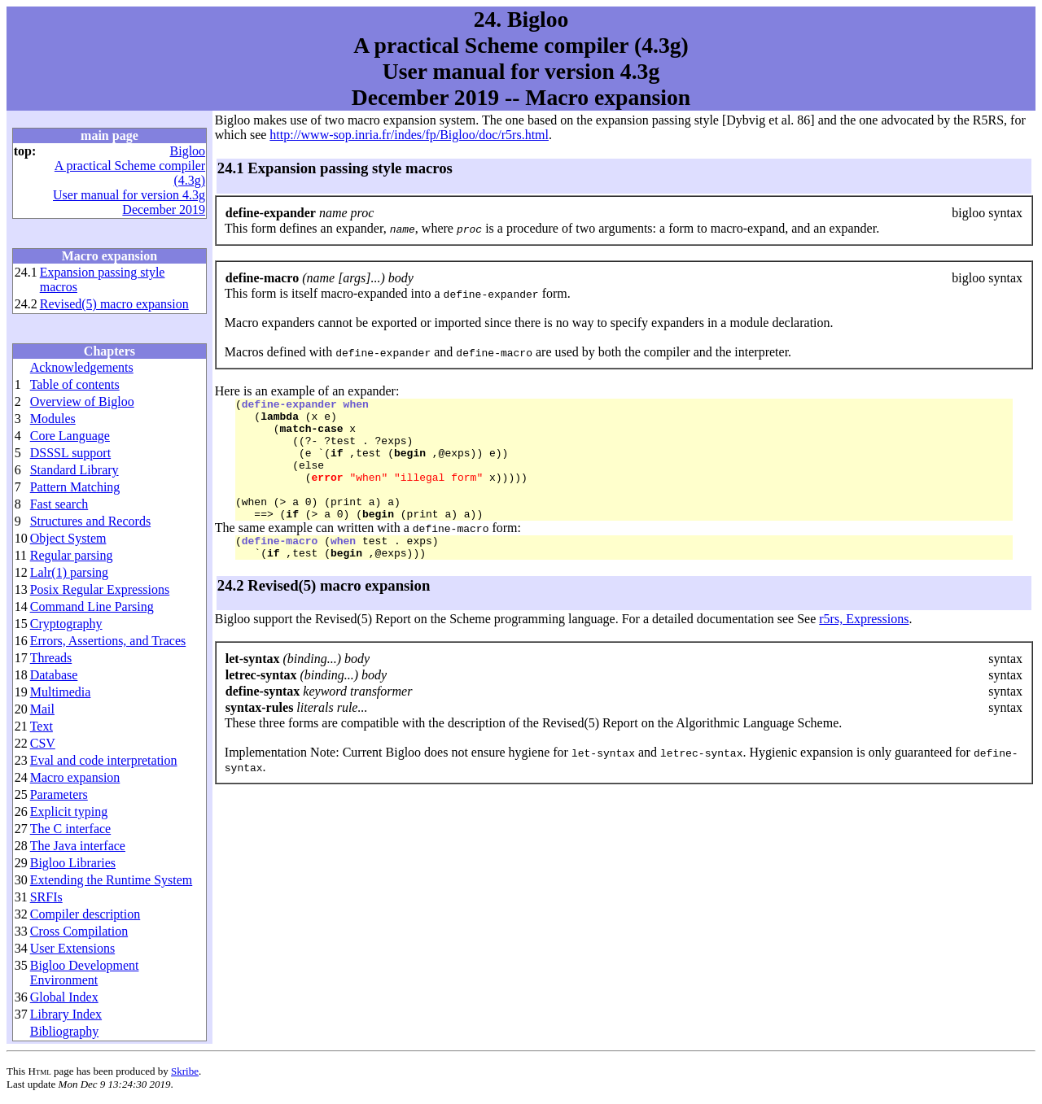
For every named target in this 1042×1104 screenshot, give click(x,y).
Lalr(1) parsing (69, 572)
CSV (42, 743)
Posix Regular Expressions (100, 589)
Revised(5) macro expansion (114, 304)
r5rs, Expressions (863, 648)
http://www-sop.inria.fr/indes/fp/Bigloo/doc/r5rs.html (409, 135)
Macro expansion (75, 777)
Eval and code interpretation (103, 760)
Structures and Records (90, 521)
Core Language (70, 436)
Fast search (59, 504)
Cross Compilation (79, 931)
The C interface (71, 829)
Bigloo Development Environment (84, 972)
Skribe (185, 1071)
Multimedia (60, 692)
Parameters (59, 794)
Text (41, 726)
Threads (51, 658)
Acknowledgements (82, 367)
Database (54, 675)
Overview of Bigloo (82, 401)
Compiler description (85, 914)
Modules (53, 418)
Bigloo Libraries (73, 863)
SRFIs (46, 897)
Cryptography (66, 624)
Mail (42, 709)
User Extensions (72, 948)
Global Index (64, 997)
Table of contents (75, 384)
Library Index (66, 1014)
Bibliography (64, 1031)
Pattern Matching (75, 487)
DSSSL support (70, 453)
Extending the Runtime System (111, 880)
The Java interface (77, 846)
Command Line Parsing (92, 606)
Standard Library (74, 470)
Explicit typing (69, 811)
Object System (68, 538)
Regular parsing (71, 555)
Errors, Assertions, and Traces (108, 641)
